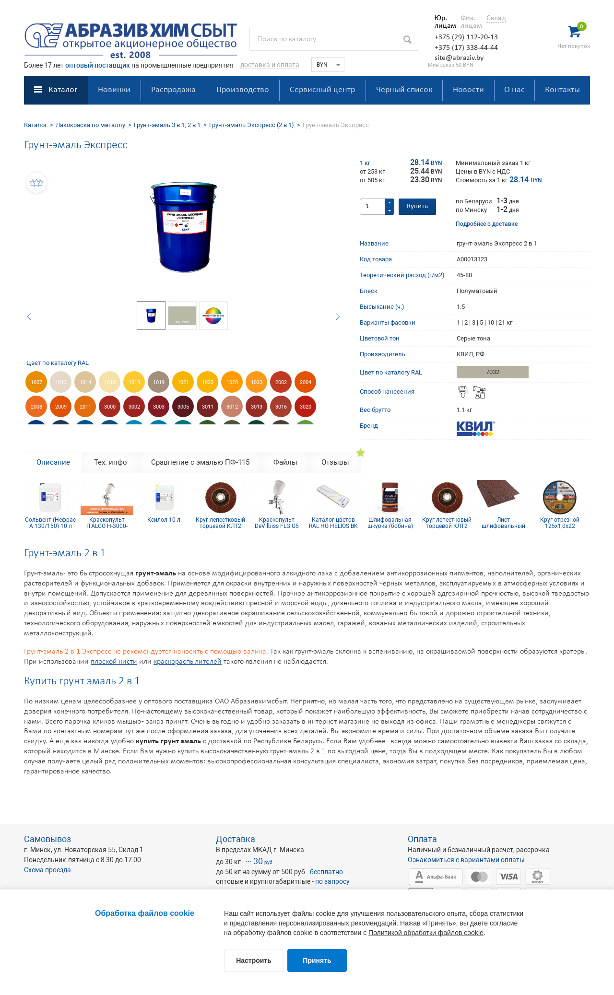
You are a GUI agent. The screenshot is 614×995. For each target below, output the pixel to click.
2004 (305, 382)
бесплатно (326, 872)
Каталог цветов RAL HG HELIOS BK (333, 522)
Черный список (404, 89)
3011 (207, 407)
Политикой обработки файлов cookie (426, 932)
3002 (134, 407)
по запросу (332, 881)
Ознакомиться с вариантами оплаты (466, 860)
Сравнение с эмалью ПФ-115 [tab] (200, 462)
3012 (232, 407)
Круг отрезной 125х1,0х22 (559, 522)
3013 (256, 407)
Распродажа (173, 89)
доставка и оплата (269, 65)
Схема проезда (47, 870)
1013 (61, 382)
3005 (183, 407)
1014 (85, 382)
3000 (110, 407)
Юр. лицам (443, 22)
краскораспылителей (188, 662)
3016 (281, 407)
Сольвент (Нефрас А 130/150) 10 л (50, 522)
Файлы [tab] (285, 462)
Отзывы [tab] (335, 462)
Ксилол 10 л (163, 520)
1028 (232, 382)
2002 (281, 382)
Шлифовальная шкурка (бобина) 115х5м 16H (390, 522)
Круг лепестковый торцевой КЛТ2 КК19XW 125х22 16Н (447, 522)
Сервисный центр (322, 89)
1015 (110, 382)
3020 (305, 407)
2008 (36, 407)
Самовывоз (47, 839)
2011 (85, 407)
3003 (159, 407)
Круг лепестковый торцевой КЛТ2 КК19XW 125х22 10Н (220, 522)
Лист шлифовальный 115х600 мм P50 (503, 522)
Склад (496, 18)
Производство (242, 89)
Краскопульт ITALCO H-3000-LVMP (107, 522)
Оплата (422, 839)
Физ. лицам (468, 22)
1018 (134, 382)
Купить (417, 206)
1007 (36, 382)
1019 (159, 382)
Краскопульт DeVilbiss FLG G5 (277, 522)
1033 (256, 382)
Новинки (114, 89)
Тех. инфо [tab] (110, 462)
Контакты (562, 89)
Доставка (235, 839)
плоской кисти (114, 662)
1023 (207, 382)
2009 (61, 407)
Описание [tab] (53, 462)
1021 (183, 382)
